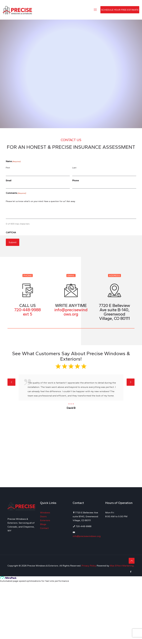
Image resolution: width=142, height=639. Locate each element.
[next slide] (131, 382)
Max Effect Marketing (122, 565)
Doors (43, 516)
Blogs (43, 524)
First (8, 167)
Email (8, 180)
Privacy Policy (89, 565)
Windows (45, 512)
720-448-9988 (27, 309)
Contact (44, 528)
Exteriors (45, 520)
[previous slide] (11, 382)
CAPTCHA (11, 232)
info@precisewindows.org (87, 536)
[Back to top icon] (132, 561)
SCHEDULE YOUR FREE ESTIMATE (120, 9)
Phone (75, 180)
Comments (16, 193)
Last (74, 167)
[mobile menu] (95, 9)
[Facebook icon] (131, 571)
